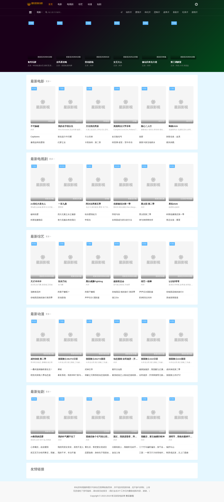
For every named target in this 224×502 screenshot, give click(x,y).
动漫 (90, 4)
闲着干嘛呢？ (64, 292)
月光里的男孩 (92, 126)
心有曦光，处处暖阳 (40, 447)
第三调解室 (176, 62)
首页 (50, 4)
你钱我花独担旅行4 (174, 292)
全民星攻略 (61, 62)
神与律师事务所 (146, 220)
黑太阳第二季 (145, 214)
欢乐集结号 (117, 136)
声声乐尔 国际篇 (92, 297)
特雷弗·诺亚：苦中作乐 (122, 142)
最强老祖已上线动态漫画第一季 (125, 375)
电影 (60, 4)
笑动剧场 (89, 62)
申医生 (88, 220)
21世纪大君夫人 (38, 204)
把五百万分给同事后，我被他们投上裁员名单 (44, 452)
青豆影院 (130, 496)
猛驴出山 (170, 447)
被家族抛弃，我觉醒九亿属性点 (152, 369)
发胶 (141, 136)
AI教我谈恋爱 (37, 436)
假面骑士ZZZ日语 (149, 359)
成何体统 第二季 (38, 359)
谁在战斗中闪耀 (65, 136)
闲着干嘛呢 (90, 292)
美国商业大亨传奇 (122, 126)
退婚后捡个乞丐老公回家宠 (99, 436)
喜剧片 (176, 12)
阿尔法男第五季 (93, 204)
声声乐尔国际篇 (146, 292)
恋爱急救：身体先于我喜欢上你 (98, 452)
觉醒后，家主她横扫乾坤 (153, 436)
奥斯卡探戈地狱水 (147, 142)
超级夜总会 (118, 281)
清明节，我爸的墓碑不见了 (181, 436)
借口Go (115, 297)
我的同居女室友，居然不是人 (71, 447)
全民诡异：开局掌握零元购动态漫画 (152, 375)
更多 (48, 81)
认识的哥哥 (174, 281)
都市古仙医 (117, 369)
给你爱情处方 (91, 214)
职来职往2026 (145, 297)
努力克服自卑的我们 (67, 220)
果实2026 (173, 204)
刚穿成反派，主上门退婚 (177, 452)
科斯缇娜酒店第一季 (175, 214)
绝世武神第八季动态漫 (41, 375)
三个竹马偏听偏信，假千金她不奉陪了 (152, 447)
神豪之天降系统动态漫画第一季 (98, 375)
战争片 (166, 12)
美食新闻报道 (172, 297)
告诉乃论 (62, 281)
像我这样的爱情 (38, 142)
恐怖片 (157, 12)
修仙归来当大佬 (149, 62)
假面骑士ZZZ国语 (177, 359)
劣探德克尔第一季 (122, 204)
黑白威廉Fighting (94, 281)
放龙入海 (116, 452)
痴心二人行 (146, 126)
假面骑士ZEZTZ (173, 375)
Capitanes (35, 136)
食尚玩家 (32, 62)
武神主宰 (89, 369)
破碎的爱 (35, 214)
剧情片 (195, 12)
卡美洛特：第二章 (93, 142)
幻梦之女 (62, 142)
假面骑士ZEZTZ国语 (95, 359)
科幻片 (148, 12)
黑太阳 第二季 (147, 204)
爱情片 (138, 12)
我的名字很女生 (65, 126)
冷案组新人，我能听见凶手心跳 (125, 447)
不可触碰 (35, 126)
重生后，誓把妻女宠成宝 (96, 447)
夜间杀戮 (170, 142)
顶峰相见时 (36, 292)
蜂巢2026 (173, 126)
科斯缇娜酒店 (37, 220)
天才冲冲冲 (36, 281)
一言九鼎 (62, 204)
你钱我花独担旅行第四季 (42, 297)
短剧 (99, 4)
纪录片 (185, 12)
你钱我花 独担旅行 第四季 (123, 292)
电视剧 (70, 4)
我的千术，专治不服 (67, 452)
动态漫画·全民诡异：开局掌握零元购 (130, 359)
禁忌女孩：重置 (173, 220)
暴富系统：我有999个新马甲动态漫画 (71, 375)
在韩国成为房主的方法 (122, 220)
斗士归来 (89, 136)
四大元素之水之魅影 (67, 214)
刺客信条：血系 (173, 136)
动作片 (129, 12)
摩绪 (60, 369)
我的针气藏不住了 (66, 436)
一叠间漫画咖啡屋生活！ (42, 369)
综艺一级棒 (146, 281)
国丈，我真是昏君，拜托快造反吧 (129, 436)
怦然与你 (116, 214)
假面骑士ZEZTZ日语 (68, 359)
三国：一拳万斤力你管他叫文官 (152, 452)
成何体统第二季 (173, 369)
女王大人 (117, 62)
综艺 (80, 4)
